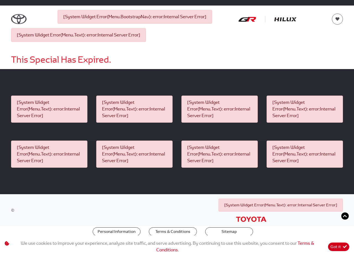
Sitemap (229, 231)
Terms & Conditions (172, 231)
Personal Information (117, 231)
